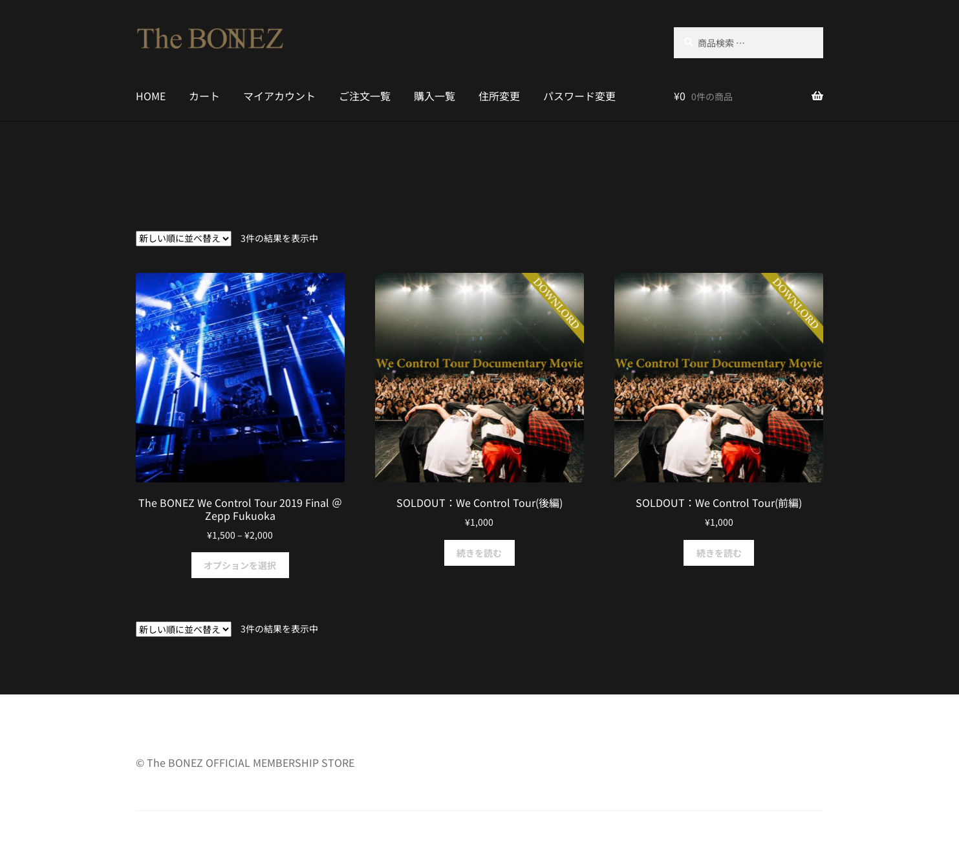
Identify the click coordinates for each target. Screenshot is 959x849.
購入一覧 (434, 95)
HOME (151, 95)
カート (204, 95)
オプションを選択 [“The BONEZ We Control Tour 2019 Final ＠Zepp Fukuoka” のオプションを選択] (240, 565)
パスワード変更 (579, 95)
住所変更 (499, 95)
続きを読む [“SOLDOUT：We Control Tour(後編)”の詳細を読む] (479, 552)
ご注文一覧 (365, 95)
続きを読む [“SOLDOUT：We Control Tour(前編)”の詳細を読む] (719, 552)
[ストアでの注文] (184, 238)
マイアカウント (279, 95)
